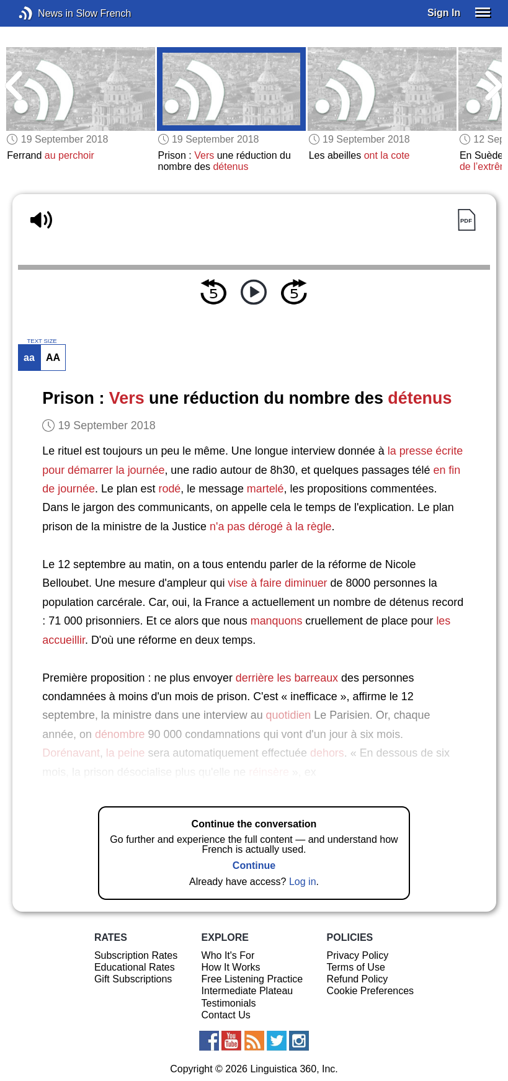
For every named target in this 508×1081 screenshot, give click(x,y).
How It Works (231, 967)
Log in (302, 881)
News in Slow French (44, 13)
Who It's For (228, 955)
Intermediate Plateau (247, 990)
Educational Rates (134, 967)
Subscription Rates (135, 955)
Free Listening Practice (252, 979)
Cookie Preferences (370, 990)
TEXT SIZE (41, 341)
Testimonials (229, 1003)
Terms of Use (356, 967)
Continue (254, 865)
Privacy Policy (358, 955)
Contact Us (226, 1015)
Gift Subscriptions (133, 979)
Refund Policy (357, 979)
